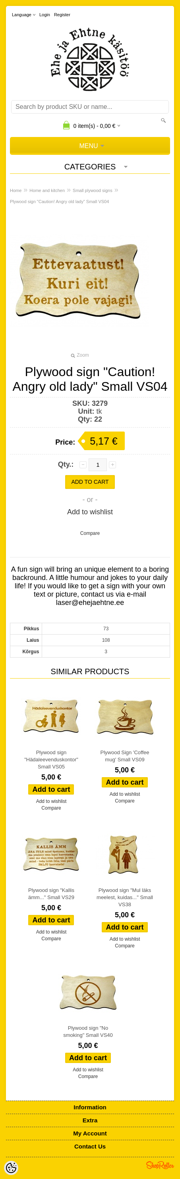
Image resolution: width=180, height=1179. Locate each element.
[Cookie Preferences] (11, 1168)
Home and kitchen (47, 190)
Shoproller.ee (160, 1165)
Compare (90, 533)
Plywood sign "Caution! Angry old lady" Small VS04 (59, 201)
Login (44, 14)
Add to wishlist (90, 512)
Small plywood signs (92, 190)
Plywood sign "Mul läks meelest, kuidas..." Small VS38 (125, 897)
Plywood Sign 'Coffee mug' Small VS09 (125, 756)
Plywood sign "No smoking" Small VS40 (88, 1031)
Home (15, 190)
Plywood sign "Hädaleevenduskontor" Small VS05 (51, 759)
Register (62, 14)
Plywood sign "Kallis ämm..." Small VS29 (51, 893)
